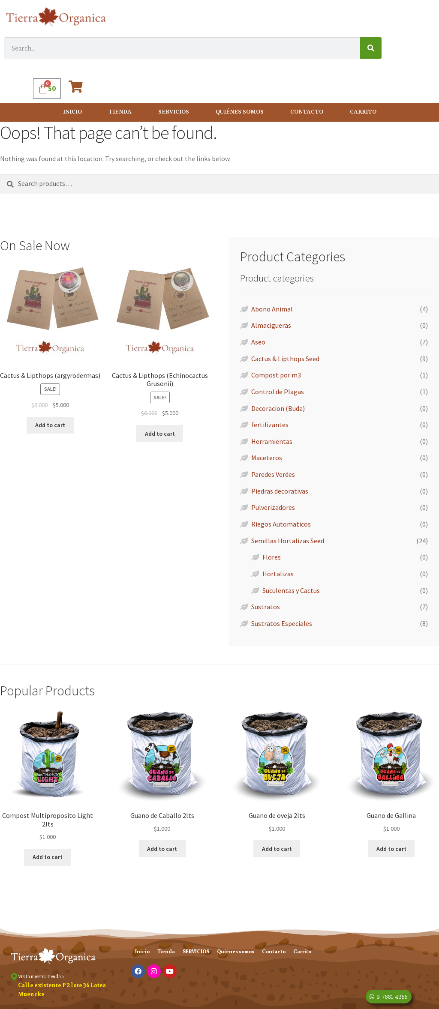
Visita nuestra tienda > (41, 976)
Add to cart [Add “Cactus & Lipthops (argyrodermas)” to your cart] (50, 425)
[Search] (371, 48)
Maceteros (266, 457)
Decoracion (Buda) (278, 408)
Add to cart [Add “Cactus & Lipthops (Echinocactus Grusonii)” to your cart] (160, 433)
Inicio (72, 112)
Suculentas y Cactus (291, 590)
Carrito (363, 112)
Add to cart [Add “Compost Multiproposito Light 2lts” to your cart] (48, 857)
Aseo (258, 342)
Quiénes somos (240, 112)
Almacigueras (271, 325)
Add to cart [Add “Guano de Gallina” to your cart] (391, 849)
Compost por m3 (276, 375)
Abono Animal (272, 309)
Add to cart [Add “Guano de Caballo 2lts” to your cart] (162, 849)
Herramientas (271, 441)
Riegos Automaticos (281, 524)
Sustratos (265, 606)
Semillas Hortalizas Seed (287, 540)
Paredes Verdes (273, 474)
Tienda (120, 112)
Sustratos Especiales (281, 623)
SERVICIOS (173, 112)
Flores (271, 557)
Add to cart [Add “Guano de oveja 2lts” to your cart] (277, 849)
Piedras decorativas (279, 491)
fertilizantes (270, 424)
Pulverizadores (273, 507)
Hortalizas (278, 573)
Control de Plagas (277, 391)
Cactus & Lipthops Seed (285, 358)
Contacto (306, 112)
